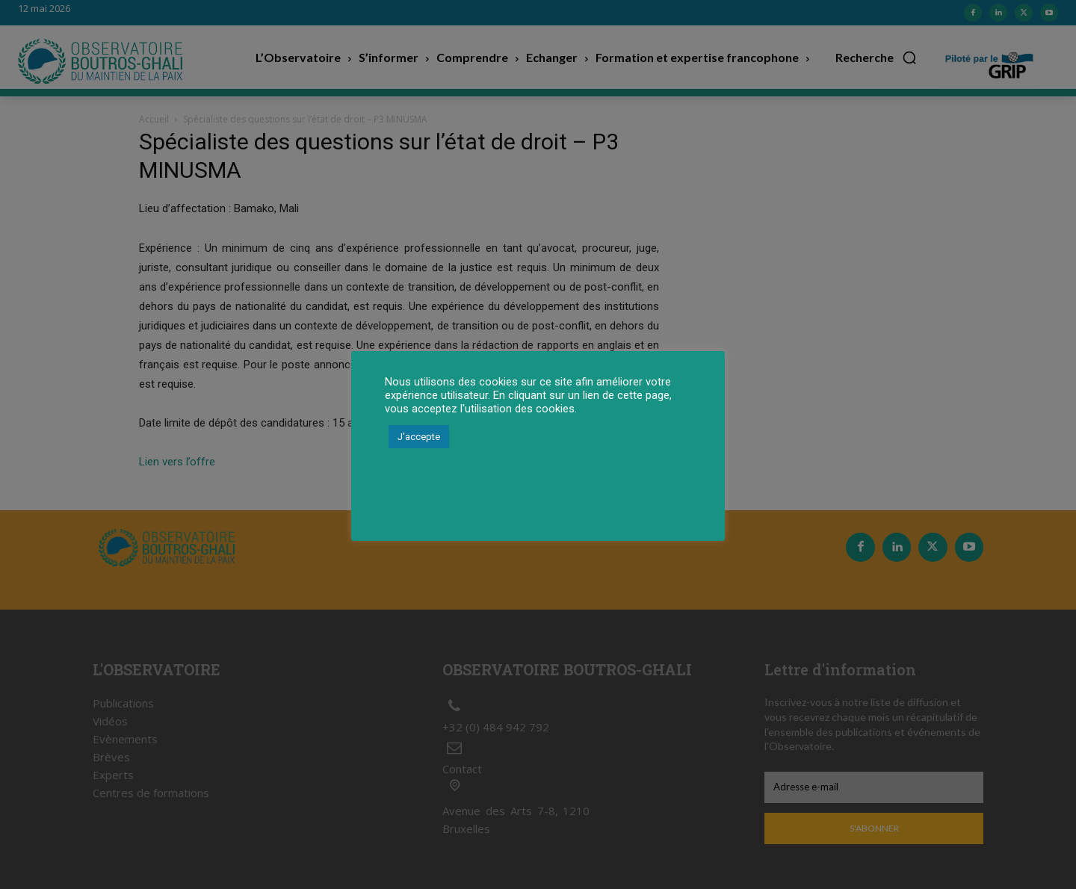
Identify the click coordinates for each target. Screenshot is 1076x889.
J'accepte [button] (419, 436)
